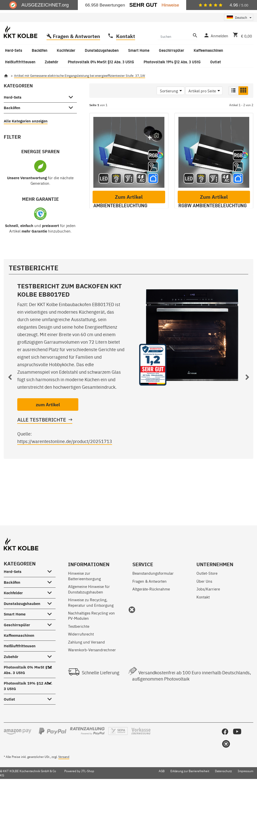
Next (247, 425)
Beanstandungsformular (153, 619)
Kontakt (125, 56)
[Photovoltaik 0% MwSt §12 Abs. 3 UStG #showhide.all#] (51, 712)
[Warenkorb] (241, 55)
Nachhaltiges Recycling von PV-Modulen (91, 662)
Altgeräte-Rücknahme (151, 635)
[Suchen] (174, 56)
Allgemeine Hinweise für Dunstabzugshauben (89, 635)
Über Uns (204, 627)
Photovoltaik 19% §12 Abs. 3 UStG (28, 732)
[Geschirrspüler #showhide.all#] (51, 670)
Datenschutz (223, 817)
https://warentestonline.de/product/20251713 (64, 488)
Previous (10, 425)
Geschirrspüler (17, 671)
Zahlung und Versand (86, 688)
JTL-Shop (87, 817)
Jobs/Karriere (208, 635)
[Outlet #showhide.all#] (51, 744)
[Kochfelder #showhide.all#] (51, 638)
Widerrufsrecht (81, 680)
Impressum (245, 817)
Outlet (9, 745)
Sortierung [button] (169, 110)
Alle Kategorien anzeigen (26, 141)
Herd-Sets (13, 117)
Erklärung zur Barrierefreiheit (189, 817)
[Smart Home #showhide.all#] (51, 659)
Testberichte (78, 672)
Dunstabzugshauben (22, 650)
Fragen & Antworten (76, 56)
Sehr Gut (143, 5)
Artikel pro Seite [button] (202, 110)
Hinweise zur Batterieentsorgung (84, 622)
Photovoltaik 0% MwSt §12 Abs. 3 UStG (28, 716)
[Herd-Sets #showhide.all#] (72, 116)
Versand (63, 803)
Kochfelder (13, 639)
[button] (233, 110)
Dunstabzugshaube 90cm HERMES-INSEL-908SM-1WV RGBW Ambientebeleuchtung (212, 219)
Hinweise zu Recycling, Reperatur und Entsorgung (91, 649)
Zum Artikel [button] (129, 288)
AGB (162, 817)
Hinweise (170, 5)
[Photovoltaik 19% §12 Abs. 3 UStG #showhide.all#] (51, 728)
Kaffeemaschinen (19, 682)
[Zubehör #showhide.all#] (51, 702)
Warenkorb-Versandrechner (92, 696)
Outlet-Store (206, 619)
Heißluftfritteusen (20, 692)
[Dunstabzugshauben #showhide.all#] (51, 649)
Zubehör (11, 703)
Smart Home (15, 660)
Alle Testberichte (41, 466)
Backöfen (12, 128)
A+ (98, 250)
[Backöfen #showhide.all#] (72, 126)
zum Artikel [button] (48, 451)
